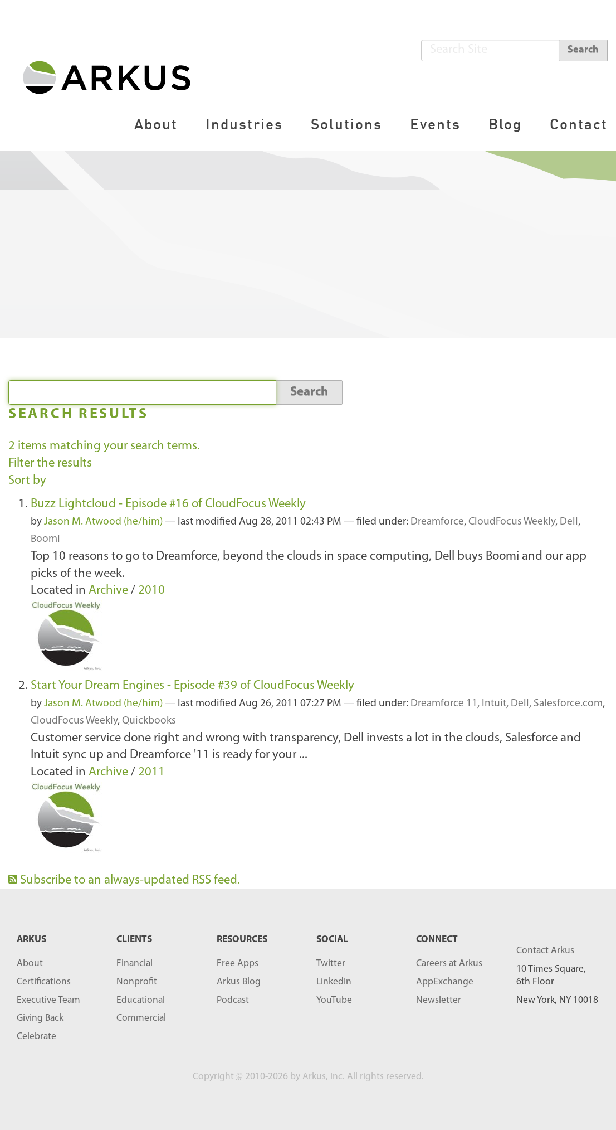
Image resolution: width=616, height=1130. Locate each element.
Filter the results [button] (50, 463)
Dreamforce (437, 522)
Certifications (44, 982)
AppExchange (444, 982)
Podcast (233, 1000)
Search (583, 50)
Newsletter (438, 1000)
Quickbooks (149, 721)
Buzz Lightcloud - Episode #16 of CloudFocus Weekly (168, 504)
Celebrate (36, 1036)
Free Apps (237, 963)
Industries (244, 124)
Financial (134, 963)
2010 (151, 590)
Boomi (45, 539)
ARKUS (31, 939)
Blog (505, 124)
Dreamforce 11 (443, 704)
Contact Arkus (545, 951)
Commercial (141, 1018)
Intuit (494, 704)
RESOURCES (242, 939)
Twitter (330, 963)
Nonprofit (136, 982)
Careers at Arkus (449, 963)
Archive (108, 590)
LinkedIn (333, 982)
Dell (569, 522)
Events (435, 124)
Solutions (346, 124)
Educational (140, 1000)
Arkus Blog (239, 982)
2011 (151, 772)
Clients (134, 939)
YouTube (334, 1000)
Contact (579, 124)
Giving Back (40, 1018)
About (156, 124)
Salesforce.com (568, 704)
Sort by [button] (27, 480)
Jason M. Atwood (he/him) (103, 522)
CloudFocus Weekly (511, 522)
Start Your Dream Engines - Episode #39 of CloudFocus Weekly (192, 686)
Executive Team (48, 1000)
